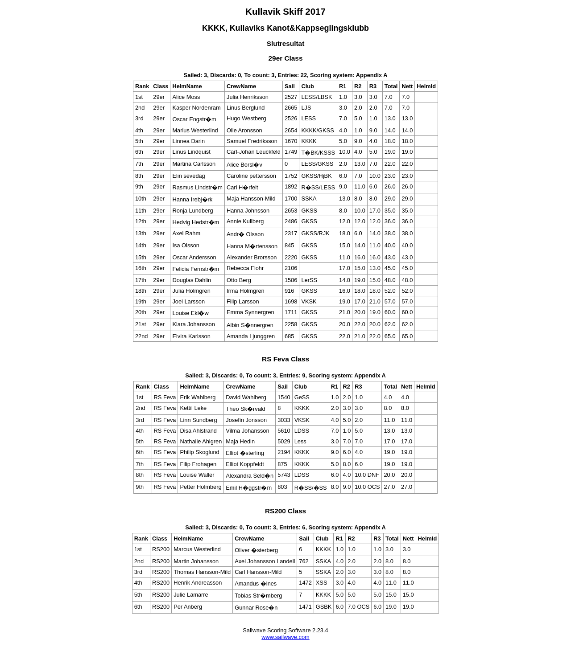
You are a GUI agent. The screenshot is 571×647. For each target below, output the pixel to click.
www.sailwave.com (285, 637)
